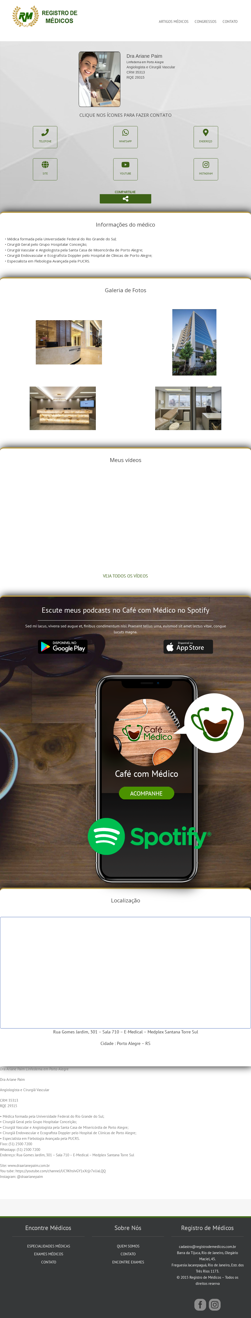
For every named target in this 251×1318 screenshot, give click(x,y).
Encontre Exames (128, 1262)
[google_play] (63, 641)
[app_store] (188, 641)
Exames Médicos (48, 1254)
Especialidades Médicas (48, 1246)
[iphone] (149, 665)
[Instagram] (215, 1305)
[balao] (208, 695)
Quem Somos (128, 1246)
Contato (48, 1262)
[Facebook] (200, 1305)
